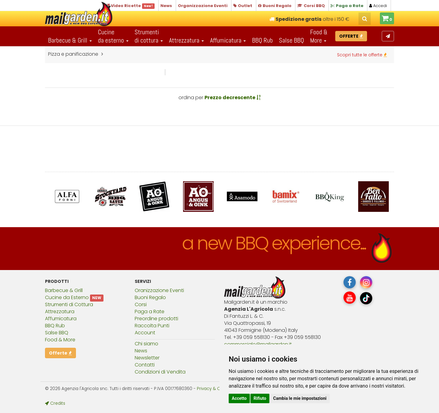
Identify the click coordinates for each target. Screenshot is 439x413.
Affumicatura (61, 318)
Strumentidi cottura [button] (149, 36)
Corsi (141, 304)
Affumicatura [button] (228, 40)
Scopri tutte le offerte (362, 55)
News (141, 350)
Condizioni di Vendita (160, 371)
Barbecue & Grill (64, 290)
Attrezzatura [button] (186, 40)
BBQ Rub (262, 40)
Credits (55, 403)
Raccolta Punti (152, 325)
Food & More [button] (319, 36)
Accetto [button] (239, 398)
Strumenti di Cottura (69, 304)
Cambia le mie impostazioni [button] (299, 398)
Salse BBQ (291, 40)
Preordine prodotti (156, 318)
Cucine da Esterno (67, 297)
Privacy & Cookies (215, 389)
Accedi (378, 6)
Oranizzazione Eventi (159, 290)
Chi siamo (146, 343)
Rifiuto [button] (259, 398)
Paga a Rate (149, 311)
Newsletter (147, 357)
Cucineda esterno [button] (113, 36)
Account (145, 332)
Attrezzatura (59, 311)
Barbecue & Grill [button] (70, 40)
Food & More (60, 339)
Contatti (145, 364)
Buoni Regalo (150, 297)
